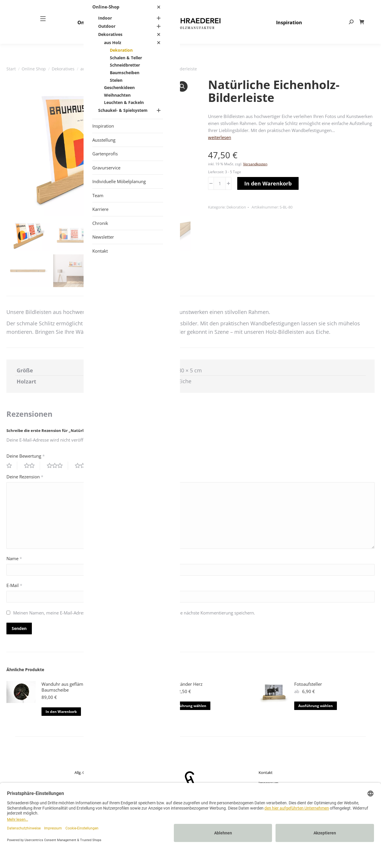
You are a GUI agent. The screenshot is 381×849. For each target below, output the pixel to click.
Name (14, 558)
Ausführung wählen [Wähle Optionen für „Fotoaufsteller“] (315, 705)
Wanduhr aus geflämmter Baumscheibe (67, 687)
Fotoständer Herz (185, 684)
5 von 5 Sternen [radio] (124, 465)
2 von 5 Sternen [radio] (32, 465)
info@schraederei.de (343, 5)
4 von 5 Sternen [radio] (88, 465)
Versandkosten (255, 164)
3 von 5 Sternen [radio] (57, 465)
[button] (182, 86)
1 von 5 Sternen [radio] (11, 465)
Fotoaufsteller (308, 684)
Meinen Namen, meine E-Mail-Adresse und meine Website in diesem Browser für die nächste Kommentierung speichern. (134, 613)
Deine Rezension (24, 477)
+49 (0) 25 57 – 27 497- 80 (293, 5)
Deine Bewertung (25, 456)
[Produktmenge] (220, 183)
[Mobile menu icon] (45, 32)
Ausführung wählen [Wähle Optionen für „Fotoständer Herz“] (189, 705)
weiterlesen (219, 137)
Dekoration (236, 207)
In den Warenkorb (268, 183)
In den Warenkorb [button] (61, 711)
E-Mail (14, 585)
